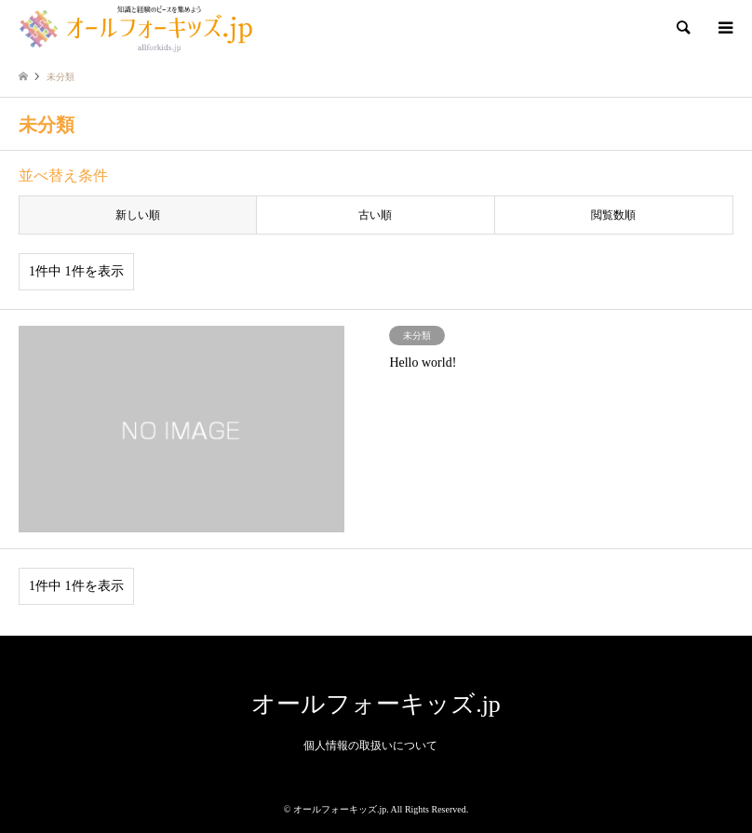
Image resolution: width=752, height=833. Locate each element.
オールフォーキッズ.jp (376, 704)
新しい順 (137, 215)
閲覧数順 (613, 215)
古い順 (375, 215)
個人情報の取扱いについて (370, 745)
